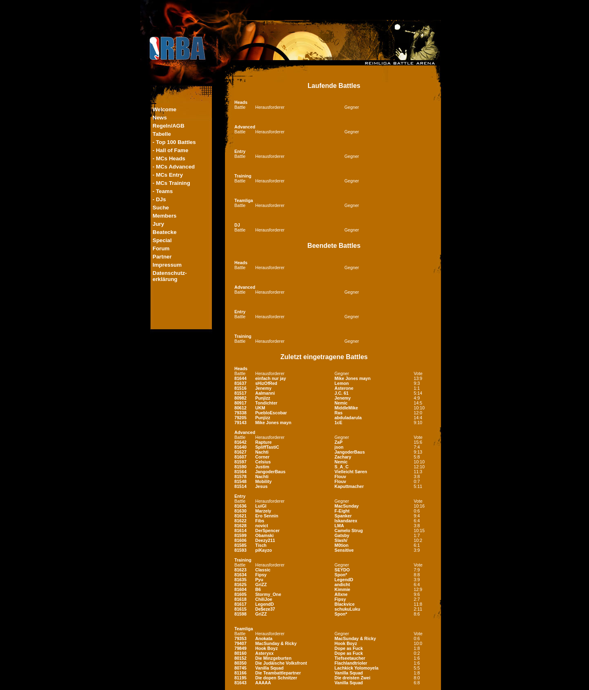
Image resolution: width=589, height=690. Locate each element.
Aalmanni (265, 393)
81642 (240, 442)
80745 (240, 667)
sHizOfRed (266, 383)
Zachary (343, 456)
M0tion (341, 545)
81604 (240, 589)
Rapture (263, 442)
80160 (240, 653)
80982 (240, 398)
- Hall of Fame (170, 150)
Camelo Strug (349, 530)
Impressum (167, 265)
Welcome (164, 109)
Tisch (261, 545)
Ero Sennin (266, 515)
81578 (240, 476)
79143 (240, 422)
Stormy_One (268, 594)
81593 (240, 550)
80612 (240, 407)
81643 (240, 682)
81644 (240, 378)
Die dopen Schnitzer (276, 677)
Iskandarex (346, 520)
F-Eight (342, 510)
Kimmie (343, 589)
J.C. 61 (341, 393)
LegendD (344, 579)
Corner (262, 456)
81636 (240, 505)
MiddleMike (346, 407)
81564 (240, 471)
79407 (240, 643)
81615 (240, 609)
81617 (240, 604)
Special (162, 240)
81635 (240, 579)
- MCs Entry (168, 175)
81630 (240, 510)
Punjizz (262, 398)
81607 (240, 456)
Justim (262, 466)
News (160, 118)
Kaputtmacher (349, 486)
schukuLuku (347, 609)
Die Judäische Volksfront (281, 663)
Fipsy (261, 574)
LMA (339, 525)
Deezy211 (265, 540)
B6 (258, 589)
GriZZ (261, 584)
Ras (339, 412)
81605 (240, 594)
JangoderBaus (350, 452)
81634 (240, 574)
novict (261, 525)
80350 (240, 663)
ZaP (339, 442)
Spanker (343, 515)
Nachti (262, 452)
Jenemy (263, 388)
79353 (240, 638)
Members (165, 216)
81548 (240, 481)
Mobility (263, 481)
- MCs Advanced (174, 167)
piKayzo (263, 550)
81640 (240, 447)
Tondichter (266, 402)
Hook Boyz (346, 643)
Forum (161, 248)
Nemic (341, 402)
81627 (240, 452)
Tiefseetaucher (350, 658)
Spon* (341, 574)
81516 (240, 388)
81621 (240, 515)
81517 (240, 393)
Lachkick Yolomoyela (356, 667)
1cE (338, 422)
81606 (240, 540)
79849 (240, 648)
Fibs (259, 520)
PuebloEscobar (271, 412)
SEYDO (342, 569)
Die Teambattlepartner (278, 672)
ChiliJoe (263, 599)
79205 (240, 417)
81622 (240, 520)
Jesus (261, 486)
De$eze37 (265, 609)
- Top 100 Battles (174, 142)
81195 (240, 677)
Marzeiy (263, 510)
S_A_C (341, 466)
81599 (240, 535)
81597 (240, 461)
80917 (240, 402)
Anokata (263, 638)
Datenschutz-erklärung (170, 276)
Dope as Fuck (349, 648)
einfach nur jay (270, 378)
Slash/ (341, 540)
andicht (342, 584)
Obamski (264, 535)
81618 (240, 599)
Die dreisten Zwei (353, 677)
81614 (240, 530)
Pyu (259, 579)
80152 (240, 658)
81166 (240, 672)
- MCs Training (171, 183)
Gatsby (342, 535)
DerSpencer (267, 530)
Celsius (263, 461)
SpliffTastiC (267, 447)
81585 (240, 545)
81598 (240, 613)
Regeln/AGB (168, 126)
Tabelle (162, 134)
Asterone (344, 388)
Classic (262, 569)
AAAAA (263, 682)
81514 (240, 486)
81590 (240, 466)
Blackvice (345, 604)
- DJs (159, 199)
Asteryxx (264, 653)
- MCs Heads (169, 158)
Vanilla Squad (269, 667)
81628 (240, 525)
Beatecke (165, 232)
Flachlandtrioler (351, 663)
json (339, 447)
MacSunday (347, 505)
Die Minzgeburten (273, 658)
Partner (162, 257)
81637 (240, 383)
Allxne (341, 594)
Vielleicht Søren (351, 471)
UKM (260, 407)
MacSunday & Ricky (355, 638)
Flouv (340, 476)
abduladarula (348, 417)
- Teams (163, 191)
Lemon (342, 383)
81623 (240, 569)
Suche (161, 208)
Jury (158, 224)
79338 (240, 412)
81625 (240, 584)
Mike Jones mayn (353, 378)
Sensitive (344, 550)
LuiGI (260, 505)
